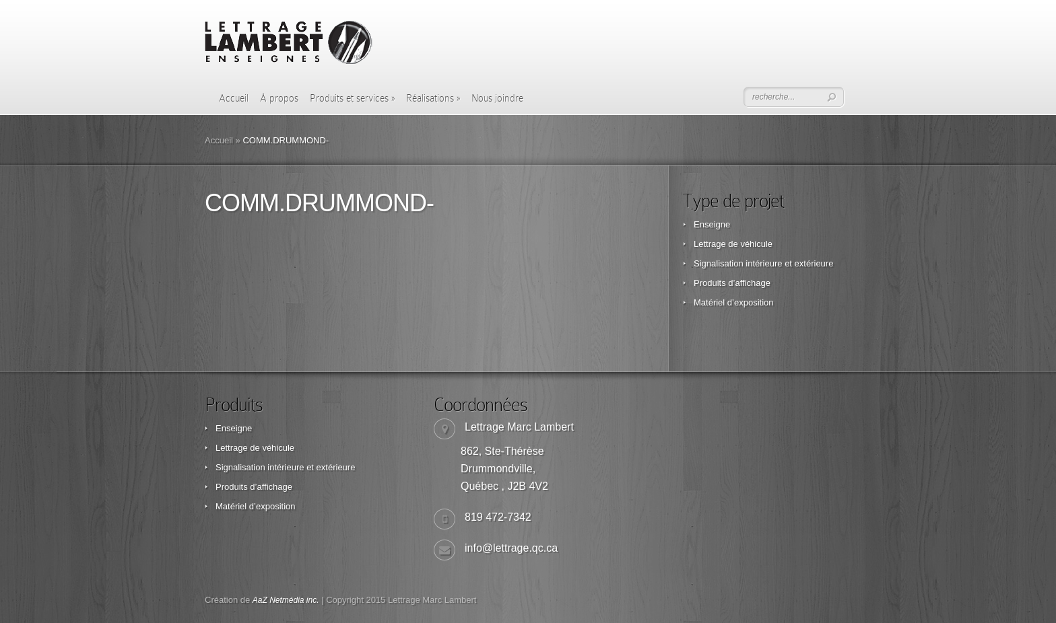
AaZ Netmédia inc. (286, 600)
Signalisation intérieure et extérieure (763, 263)
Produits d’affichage (732, 283)
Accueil (234, 98)
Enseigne (712, 224)
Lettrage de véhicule (733, 244)
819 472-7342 (498, 517)
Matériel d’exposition (734, 302)
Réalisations (433, 98)
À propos (279, 98)
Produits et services (352, 98)
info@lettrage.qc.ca (511, 548)
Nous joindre (497, 98)
